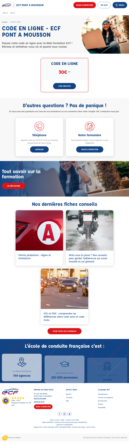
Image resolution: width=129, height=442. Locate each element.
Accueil (4, 22)
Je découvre (13, 186)
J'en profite (64, 86)
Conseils (69, 398)
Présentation (103, 395)
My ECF (68, 395)
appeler (39, 149)
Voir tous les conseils (64, 331)
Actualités (102, 408)
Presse (100, 405)
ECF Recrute (102, 401)
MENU (119, 5)
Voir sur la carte (40, 399)
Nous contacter (84, 5)
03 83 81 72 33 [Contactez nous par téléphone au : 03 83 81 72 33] (39, 402)
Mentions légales (14, 438)
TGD (67, 401)
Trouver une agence (105, 398)
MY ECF (104, 5)
